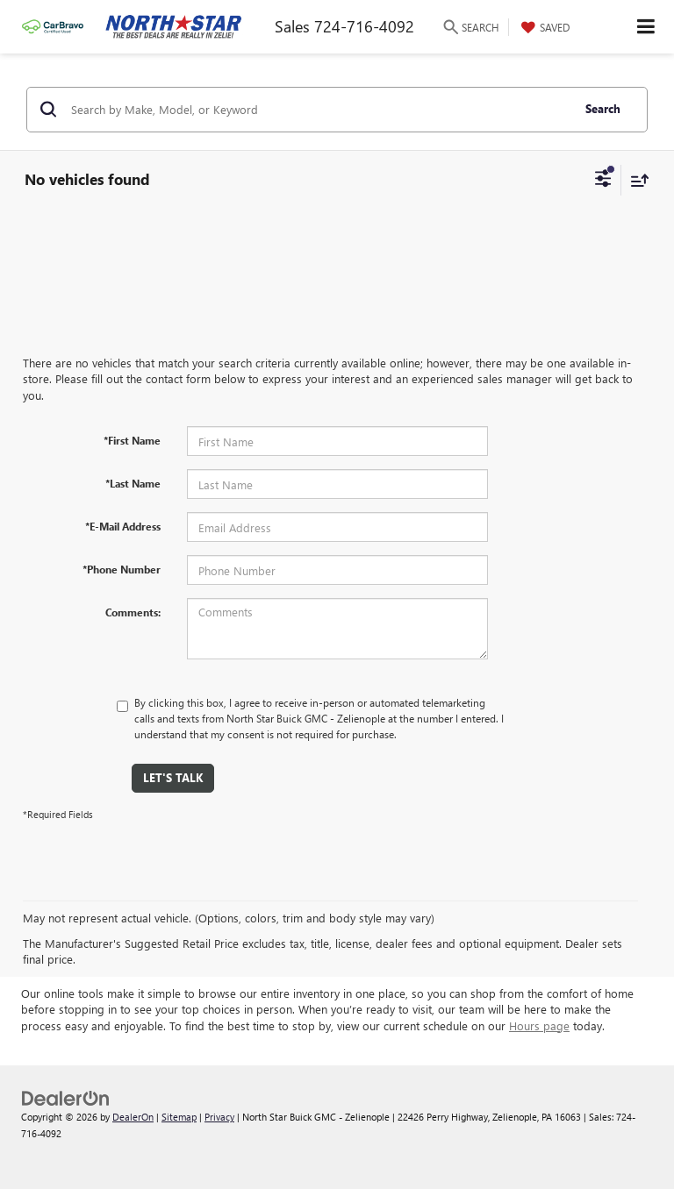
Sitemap (179, 1116)
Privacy (219, 1116)
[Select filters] (603, 180)
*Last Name (133, 483)
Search (602, 108)
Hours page (539, 1025)
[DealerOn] (66, 1097)
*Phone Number (121, 569)
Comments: (133, 612)
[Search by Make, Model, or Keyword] (318, 110)
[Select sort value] (635, 180)
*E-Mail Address (123, 526)
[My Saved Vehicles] (543, 27)
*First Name (132, 440)
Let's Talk (173, 777)
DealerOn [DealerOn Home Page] (133, 1116)
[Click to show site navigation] (646, 26)
